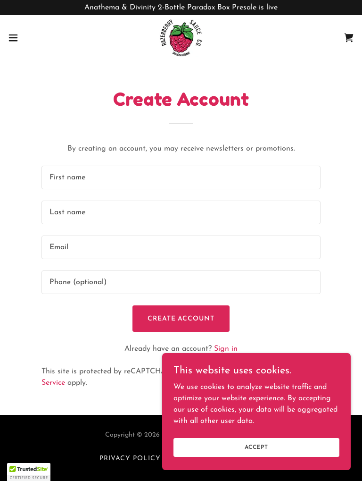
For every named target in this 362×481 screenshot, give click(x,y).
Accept (256, 447)
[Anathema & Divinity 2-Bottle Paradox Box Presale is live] (181, 7)
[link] (181, 38)
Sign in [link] (226, 349)
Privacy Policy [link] (130, 458)
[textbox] (181, 177)
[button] (30, 37)
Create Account (181, 318)
